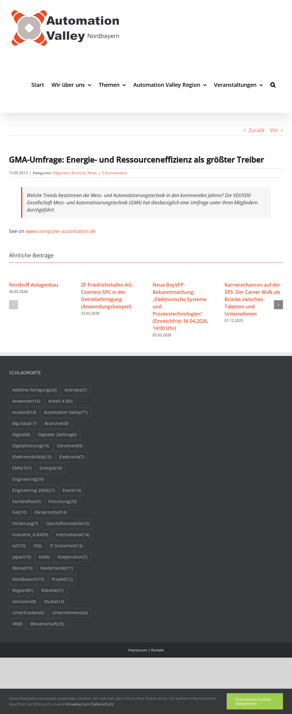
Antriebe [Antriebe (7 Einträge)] (75, 390)
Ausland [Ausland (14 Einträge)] (24, 412)
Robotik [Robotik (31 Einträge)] (52, 590)
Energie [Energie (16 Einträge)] (50, 468)
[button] (272, 84)
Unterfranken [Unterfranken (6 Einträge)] (28, 613)
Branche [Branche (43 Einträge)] (57, 423)
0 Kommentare (114, 172)
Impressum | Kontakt (146, 650)
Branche (79, 172)
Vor (274, 130)
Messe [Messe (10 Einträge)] (22, 568)
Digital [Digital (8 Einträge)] (21, 434)
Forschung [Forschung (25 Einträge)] (62, 501)
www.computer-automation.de (60, 231)
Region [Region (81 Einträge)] (22, 590)
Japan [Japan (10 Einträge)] (21, 557)
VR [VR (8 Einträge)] (17, 624)
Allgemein (61, 172)
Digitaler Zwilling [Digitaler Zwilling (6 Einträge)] (57, 434)
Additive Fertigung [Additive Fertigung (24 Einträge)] (34, 390)
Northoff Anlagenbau (33, 285)
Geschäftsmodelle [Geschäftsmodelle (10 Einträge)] (67, 523)
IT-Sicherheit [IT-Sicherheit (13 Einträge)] (66, 546)
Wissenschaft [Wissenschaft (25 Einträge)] (47, 624)
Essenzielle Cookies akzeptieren (253, 701)
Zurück (256, 130)
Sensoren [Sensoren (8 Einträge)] (24, 601)
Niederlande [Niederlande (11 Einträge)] (56, 568)
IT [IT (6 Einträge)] (37, 546)
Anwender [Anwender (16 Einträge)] (26, 401)
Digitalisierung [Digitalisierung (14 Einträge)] (30, 446)
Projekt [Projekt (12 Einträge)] (62, 579)
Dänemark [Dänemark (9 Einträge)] (69, 446)
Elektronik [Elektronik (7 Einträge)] (71, 457)
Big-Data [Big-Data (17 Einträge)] (24, 423)
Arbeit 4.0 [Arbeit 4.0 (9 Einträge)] (60, 401)
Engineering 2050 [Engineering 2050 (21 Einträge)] (33, 490)
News (92, 172)
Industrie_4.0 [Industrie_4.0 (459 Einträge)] (30, 534)
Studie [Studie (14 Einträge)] (54, 601)
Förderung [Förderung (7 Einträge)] (25, 523)
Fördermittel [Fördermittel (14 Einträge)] (51, 512)
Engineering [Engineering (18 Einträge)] (28, 479)
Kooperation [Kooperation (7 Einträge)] (72, 557)
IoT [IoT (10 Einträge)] (19, 546)
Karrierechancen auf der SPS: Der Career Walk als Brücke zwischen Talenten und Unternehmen (252, 299)
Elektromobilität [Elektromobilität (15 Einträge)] (31, 457)
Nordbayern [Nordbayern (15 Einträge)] (28, 579)
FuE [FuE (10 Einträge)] (19, 512)
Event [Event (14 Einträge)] (72, 490)
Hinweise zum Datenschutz (89, 704)
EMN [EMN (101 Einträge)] (22, 468)
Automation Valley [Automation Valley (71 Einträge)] (66, 412)
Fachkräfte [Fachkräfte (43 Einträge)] (26, 501)
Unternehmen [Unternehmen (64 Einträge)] (70, 613)
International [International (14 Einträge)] (72, 534)
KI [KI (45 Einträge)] (44, 557)
